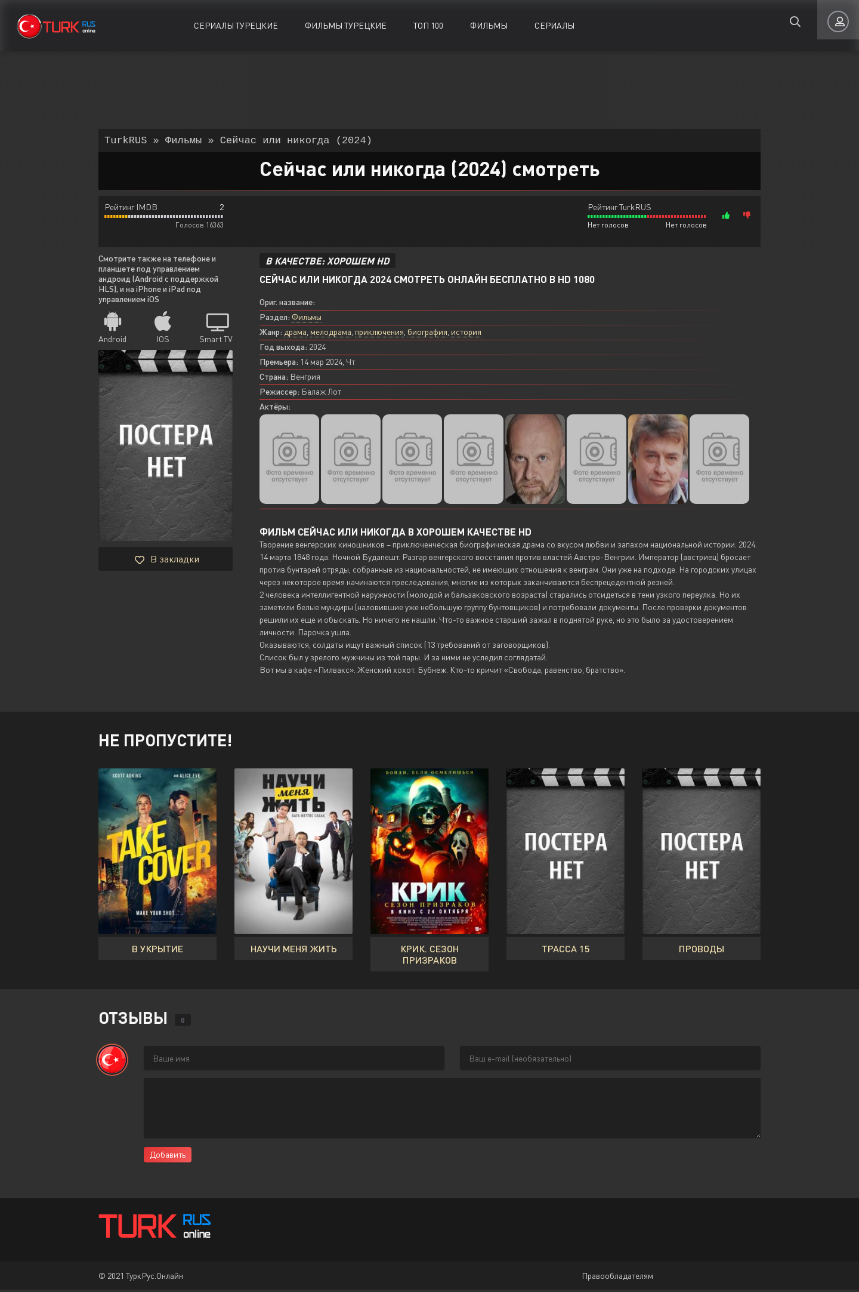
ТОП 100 (428, 25)
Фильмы (489, 25)
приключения (379, 334)
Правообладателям (617, 1278)
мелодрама (330, 334)
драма (295, 334)
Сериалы (554, 25)
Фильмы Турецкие (346, 25)
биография (427, 334)
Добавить (168, 1157)
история (466, 334)
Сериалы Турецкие (236, 25)
